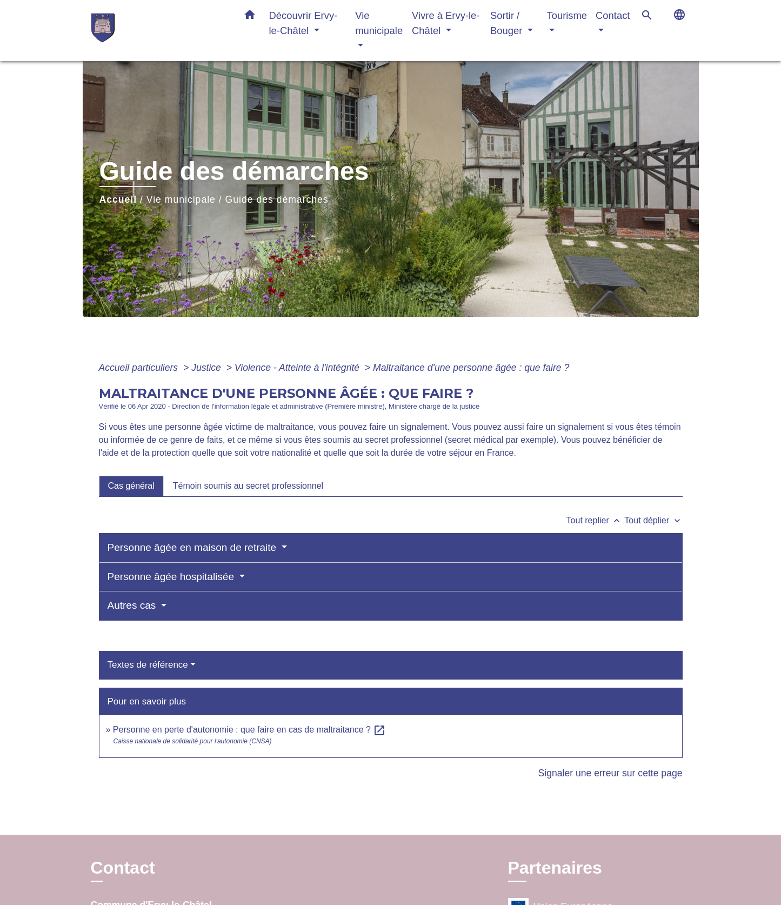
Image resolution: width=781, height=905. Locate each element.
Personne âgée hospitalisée (172, 576)
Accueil (118, 199)
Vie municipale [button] (379, 23)
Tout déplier (653, 520)
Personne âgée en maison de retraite (193, 547)
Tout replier (595, 520)
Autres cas (133, 605)
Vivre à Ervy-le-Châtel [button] (445, 23)
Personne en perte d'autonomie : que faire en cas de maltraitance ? (249, 729)
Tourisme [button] (566, 15)
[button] (250, 17)
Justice (207, 367)
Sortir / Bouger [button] (507, 23)
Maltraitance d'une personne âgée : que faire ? (471, 367)
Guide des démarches (277, 199)
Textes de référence (148, 665)
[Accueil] (158, 30)
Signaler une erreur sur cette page (610, 773)
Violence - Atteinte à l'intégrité (298, 367)
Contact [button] (613, 15)
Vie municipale (181, 199)
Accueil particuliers (140, 367)
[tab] (131, 486)
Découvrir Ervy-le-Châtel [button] (303, 23)
